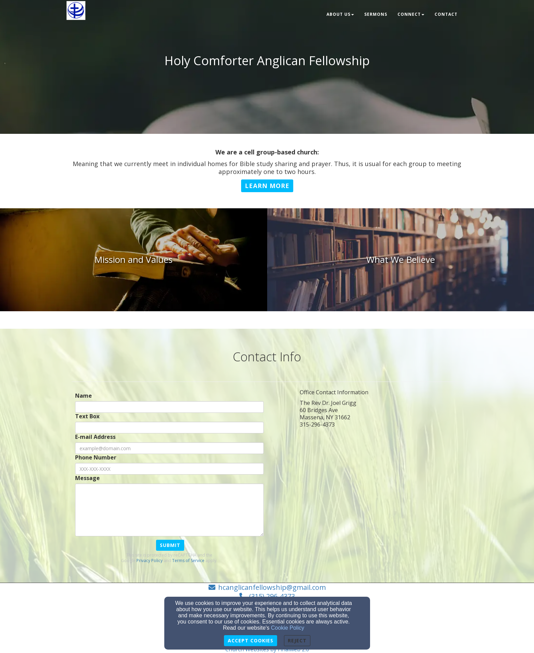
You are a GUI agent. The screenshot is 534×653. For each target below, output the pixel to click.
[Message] (169, 509)
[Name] (169, 407)
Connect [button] (410, 14)
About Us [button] (340, 14)
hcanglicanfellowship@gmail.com (272, 587)
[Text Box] (169, 427)
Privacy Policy (150, 560)
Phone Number (95, 457)
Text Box (87, 416)
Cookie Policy (287, 628)
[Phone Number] (169, 469)
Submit (170, 545)
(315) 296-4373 (272, 596)
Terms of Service (188, 560)
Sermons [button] (375, 14)
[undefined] (133, 259)
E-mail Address (95, 437)
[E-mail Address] (169, 448)
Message (87, 478)
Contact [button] (446, 14)
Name (83, 395)
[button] (267, 186)
